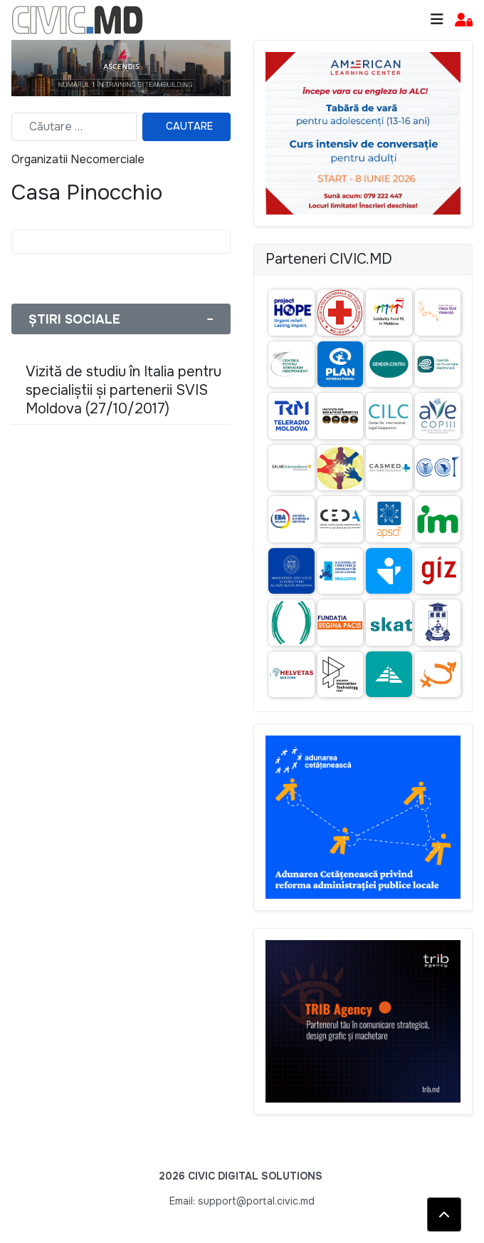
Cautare (189, 126)
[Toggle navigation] (437, 19)
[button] (464, 20)
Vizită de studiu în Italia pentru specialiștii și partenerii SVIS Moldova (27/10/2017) (123, 390)
